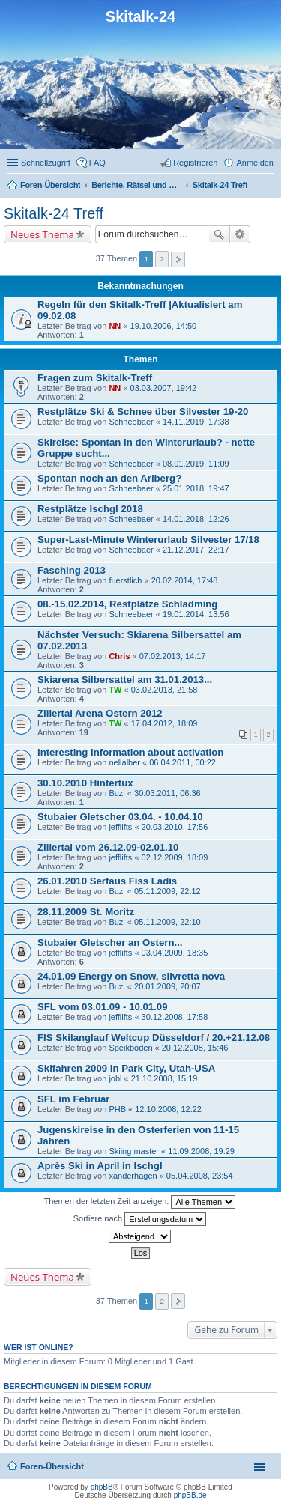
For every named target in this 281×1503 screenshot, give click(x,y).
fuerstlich (125, 580)
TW (115, 689)
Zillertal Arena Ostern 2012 (100, 713)
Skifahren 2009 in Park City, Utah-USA (126, 1068)
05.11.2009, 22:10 (167, 921)
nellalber (124, 762)
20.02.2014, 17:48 (184, 580)
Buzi (116, 793)
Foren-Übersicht (52, 1466)
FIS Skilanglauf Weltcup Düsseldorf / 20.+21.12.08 (153, 1037)
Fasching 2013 (71, 570)
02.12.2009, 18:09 (175, 857)
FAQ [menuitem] (97, 162)
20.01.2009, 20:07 (167, 986)
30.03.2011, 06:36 (167, 793)
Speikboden (130, 1047)
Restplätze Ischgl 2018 (90, 508)
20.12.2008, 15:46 (195, 1047)
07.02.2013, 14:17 (172, 656)
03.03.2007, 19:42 (163, 387)
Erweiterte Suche (240, 234)
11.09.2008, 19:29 (201, 1151)
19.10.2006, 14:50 (163, 325)
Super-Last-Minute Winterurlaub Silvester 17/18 (148, 539)
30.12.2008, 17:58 (175, 1016)
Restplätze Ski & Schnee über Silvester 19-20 (142, 411)
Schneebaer (131, 421)
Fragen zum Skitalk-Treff (94, 377)
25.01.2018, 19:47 (196, 488)
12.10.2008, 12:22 (168, 1109)
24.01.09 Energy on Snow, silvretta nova (131, 976)
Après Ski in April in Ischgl (100, 1165)
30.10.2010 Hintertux (85, 783)
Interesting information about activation (130, 752)
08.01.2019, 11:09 (196, 463)
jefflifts (120, 826)
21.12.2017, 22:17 (196, 549)
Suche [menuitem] (269, 186)
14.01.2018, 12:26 (196, 518)
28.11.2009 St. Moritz (85, 911)
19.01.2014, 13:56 (196, 614)
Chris (119, 656)
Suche (219, 234)
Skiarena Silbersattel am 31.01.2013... (124, 679)
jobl (115, 1078)
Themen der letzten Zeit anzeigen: (140, 1202)
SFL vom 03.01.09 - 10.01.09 (102, 1006)
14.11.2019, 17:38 (196, 421)
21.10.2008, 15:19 (164, 1078)
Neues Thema (42, 234)
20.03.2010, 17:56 (175, 826)
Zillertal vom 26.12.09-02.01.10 (107, 847)
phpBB (102, 1487)
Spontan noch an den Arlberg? (109, 478)
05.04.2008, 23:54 (199, 1175)
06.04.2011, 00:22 (182, 762)
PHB (117, 1109)
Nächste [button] (178, 259)
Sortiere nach (139, 1219)
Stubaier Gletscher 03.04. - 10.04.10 (120, 816)
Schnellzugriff (45, 162)
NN (115, 325)
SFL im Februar (73, 1099)
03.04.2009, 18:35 (175, 952)
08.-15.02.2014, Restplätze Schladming (127, 604)
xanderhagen (133, 1175)
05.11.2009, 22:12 (167, 891)
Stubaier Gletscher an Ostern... (109, 942)
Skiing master (134, 1151)
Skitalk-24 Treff (53, 213)
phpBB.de (190, 1495)
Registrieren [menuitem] (195, 162)
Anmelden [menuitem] (255, 162)
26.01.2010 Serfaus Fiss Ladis (107, 881)
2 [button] (162, 259)
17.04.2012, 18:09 (164, 723)
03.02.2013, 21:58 (164, 689)
